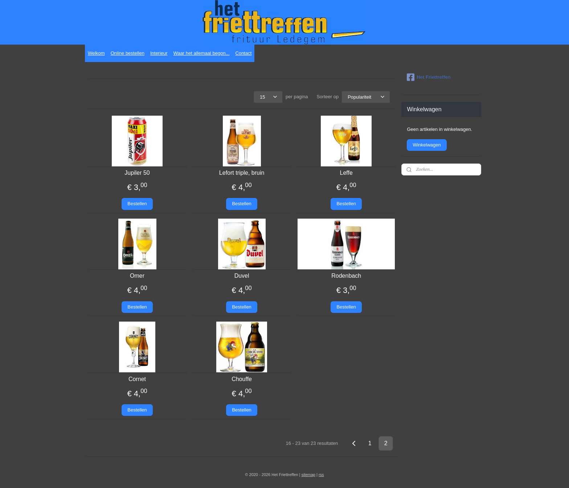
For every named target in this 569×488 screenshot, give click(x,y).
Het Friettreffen (428, 77)
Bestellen (137, 203)
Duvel (241, 276)
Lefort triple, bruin (242, 173)
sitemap (308, 474)
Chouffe (242, 379)
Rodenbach (346, 276)
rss (321, 474)
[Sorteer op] (366, 97)
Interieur (159, 53)
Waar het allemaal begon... (201, 53)
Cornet (137, 379)
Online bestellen (127, 53)
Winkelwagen (427, 145)
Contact (244, 53)
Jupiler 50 (137, 173)
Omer (137, 276)
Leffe (346, 173)
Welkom (96, 53)
